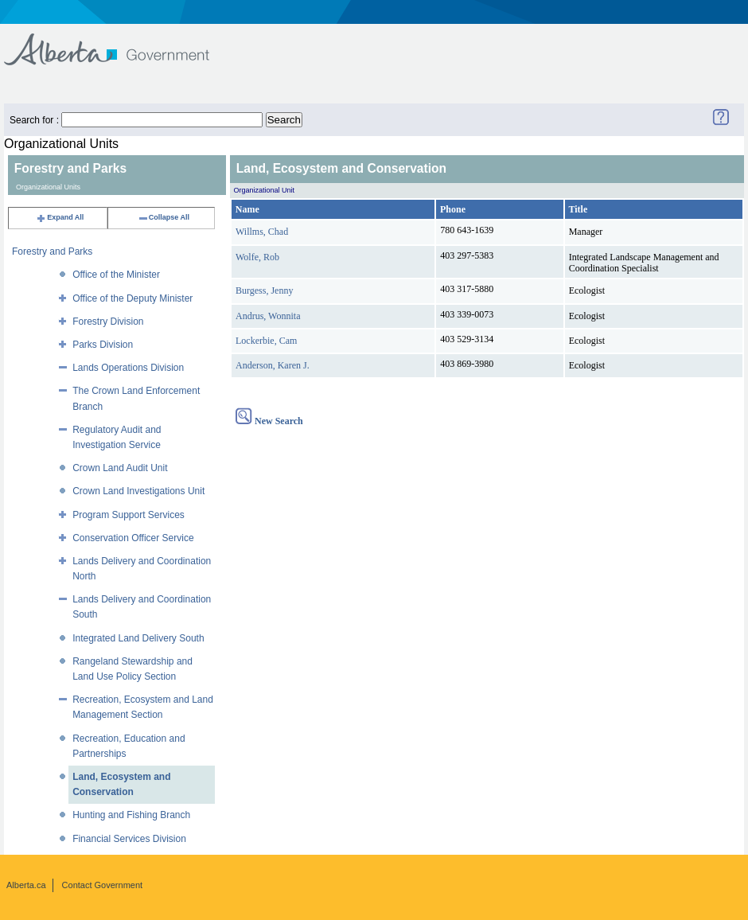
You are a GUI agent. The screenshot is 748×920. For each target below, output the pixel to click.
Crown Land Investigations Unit (138, 491)
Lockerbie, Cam (266, 340)
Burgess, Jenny (264, 290)
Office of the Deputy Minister (132, 298)
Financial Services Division (129, 838)
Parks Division (102, 344)
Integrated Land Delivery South (138, 638)
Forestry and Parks (52, 251)
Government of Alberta (120, 41)
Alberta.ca (26, 885)
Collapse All (163, 217)
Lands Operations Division (128, 367)
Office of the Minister (116, 274)
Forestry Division (107, 321)
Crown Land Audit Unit (119, 468)
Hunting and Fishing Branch (131, 815)
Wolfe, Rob (257, 257)
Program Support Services (128, 514)
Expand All (60, 217)
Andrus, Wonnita (268, 316)
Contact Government (102, 885)
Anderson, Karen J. (273, 365)
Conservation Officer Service (133, 538)
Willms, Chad (262, 231)
